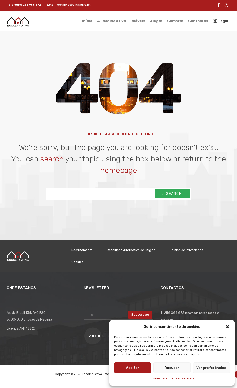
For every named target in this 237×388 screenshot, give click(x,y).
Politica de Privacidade (178, 378)
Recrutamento (82, 250)
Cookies (155, 378)
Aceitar (132, 368)
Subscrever (140, 314)
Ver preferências (211, 368)
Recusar (172, 368)
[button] (227, 326)
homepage (118, 170)
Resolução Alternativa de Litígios (131, 250)
